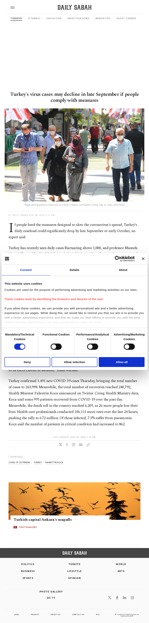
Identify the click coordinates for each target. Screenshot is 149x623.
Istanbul (34, 18)
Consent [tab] (26, 269)
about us (55, 614)
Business (28, 571)
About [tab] (123, 269)
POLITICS (28, 564)
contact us (78, 614)
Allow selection (74, 362)
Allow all (122, 362)
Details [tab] (74, 269)
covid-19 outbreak (19, 462)
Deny (27, 362)
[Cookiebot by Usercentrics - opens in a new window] (118, 259)
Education (54, 18)
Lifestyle (74, 571)
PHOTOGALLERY (28, 527)
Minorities (103, 18)
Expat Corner (126, 18)
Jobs (16, 614)
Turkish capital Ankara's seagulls (43, 520)
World (121, 564)
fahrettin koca (54, 462)
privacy (35, 614)
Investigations (79, 18)
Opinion (74, 578)
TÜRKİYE (16, 18)
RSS (98, 614)
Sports (28, 578)
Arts (121, 571)
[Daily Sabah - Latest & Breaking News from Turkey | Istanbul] (75, 7)
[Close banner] (143, 258)
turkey (38, 462)
